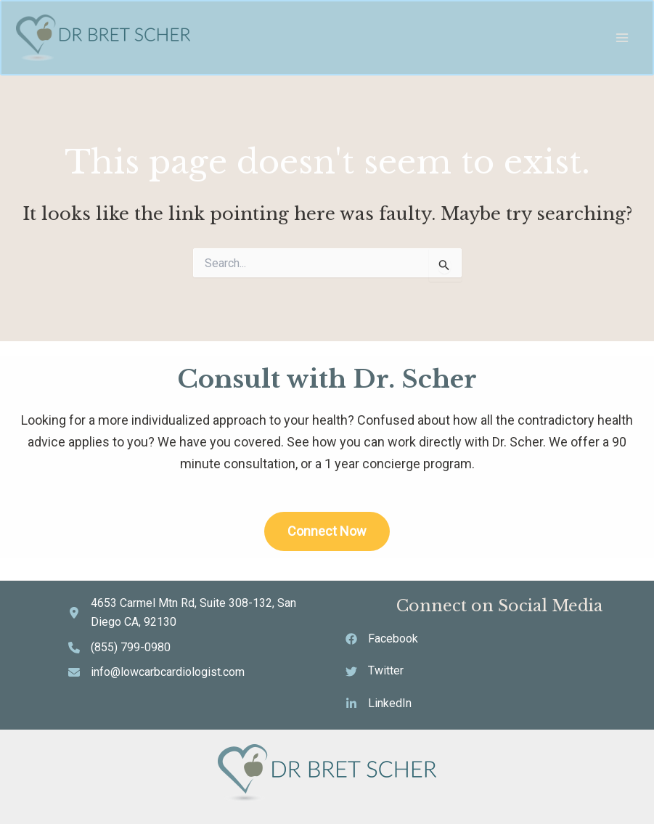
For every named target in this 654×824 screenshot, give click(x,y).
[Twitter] (375, 670)
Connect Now (327, 531)
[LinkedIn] (379, 703)
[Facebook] (382, 638)
